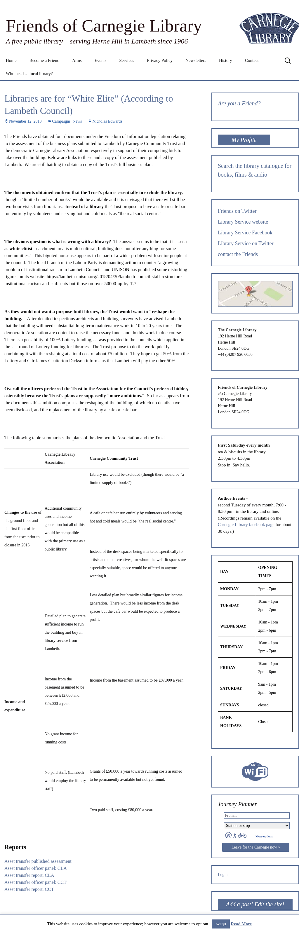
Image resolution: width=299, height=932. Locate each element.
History (225, 60)
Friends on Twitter (237, 211)
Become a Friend (44, 60)
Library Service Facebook (245, 233)
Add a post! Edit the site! (255, 904)
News (77, 121)
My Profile (244, 140)
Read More (241, 923)
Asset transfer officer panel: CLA (35, 868)
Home (11, 60)
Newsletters (195, 60)
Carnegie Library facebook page (246, 524)
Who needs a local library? (29, 73)
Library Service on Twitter (246, 243)
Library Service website (243, 222)
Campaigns (61, 121)
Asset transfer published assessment (38, 861)
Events (101, 60)
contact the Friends (238, 254)
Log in (223, 874)
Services (126, 60)
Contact (252, 60)
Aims (77, 60)
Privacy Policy (160, 60)
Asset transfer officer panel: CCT (35, 882)
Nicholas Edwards (107, 121)
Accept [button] (220, 924)
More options (264, 836)
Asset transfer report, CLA (29, 875)
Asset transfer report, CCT (29, 889)
